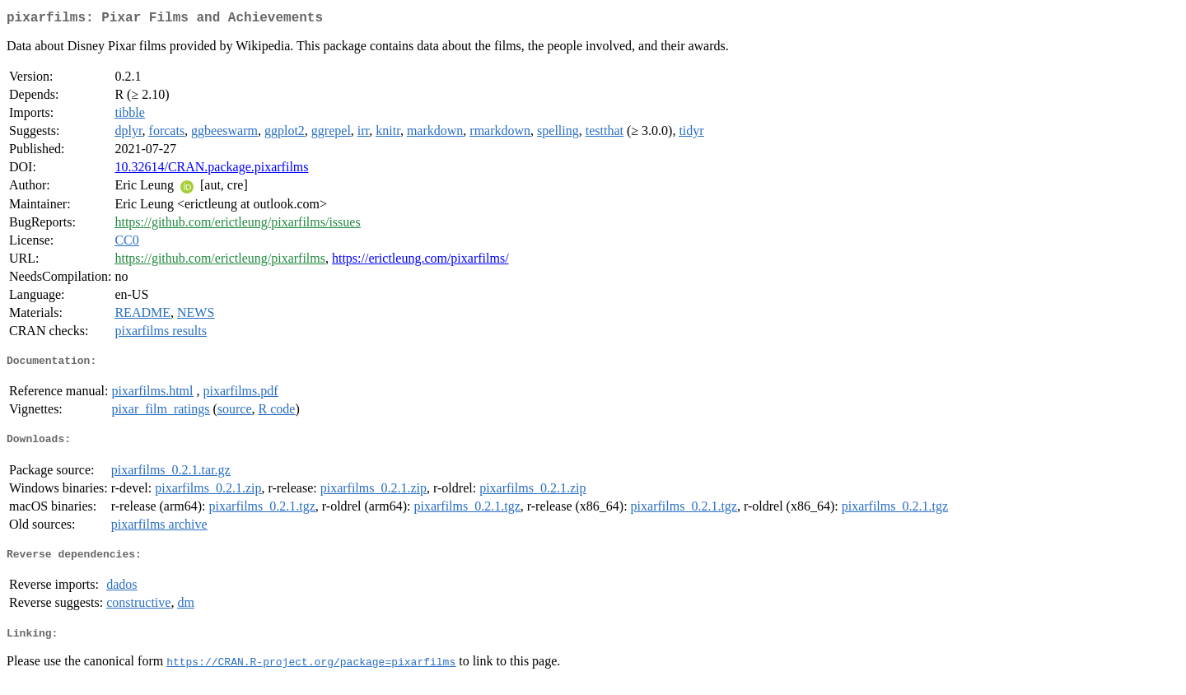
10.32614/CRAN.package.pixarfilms (211, 170)
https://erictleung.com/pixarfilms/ (420, 261)
